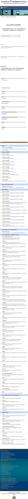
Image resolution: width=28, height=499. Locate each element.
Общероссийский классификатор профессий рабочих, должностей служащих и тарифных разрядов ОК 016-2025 (14, 304)
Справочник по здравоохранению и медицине (8, 458)
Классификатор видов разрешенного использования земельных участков (13, 374)
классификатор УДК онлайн (6, 474)
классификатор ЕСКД (5, 485)
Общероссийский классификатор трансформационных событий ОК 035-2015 (13, 335)
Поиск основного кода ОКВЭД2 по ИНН (10, 174)
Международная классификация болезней (10, 401)
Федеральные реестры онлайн (6, 457)
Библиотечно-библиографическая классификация (12, 392)
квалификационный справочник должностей (8, 478)
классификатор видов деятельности (7, 467)
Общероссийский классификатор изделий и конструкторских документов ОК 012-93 (11, 238)
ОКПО (2, 44)
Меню (5, 7)
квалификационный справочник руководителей (9, 482)
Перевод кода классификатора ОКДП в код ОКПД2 (13, 195)
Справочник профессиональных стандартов (11, 424)
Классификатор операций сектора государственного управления (13, 379)
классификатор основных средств (7, 468)
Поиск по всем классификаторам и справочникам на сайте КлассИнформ (14, 149)
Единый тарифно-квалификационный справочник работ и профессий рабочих (14, 415)
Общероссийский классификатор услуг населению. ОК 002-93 (14, 361)
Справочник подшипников (5, 456)
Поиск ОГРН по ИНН (6, 177)
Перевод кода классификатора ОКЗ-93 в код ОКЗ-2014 (13, 225)
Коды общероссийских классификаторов (8, 454)
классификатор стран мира (6, 470)
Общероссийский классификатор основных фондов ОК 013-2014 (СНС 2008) (14, 295)
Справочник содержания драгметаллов (7, 453)
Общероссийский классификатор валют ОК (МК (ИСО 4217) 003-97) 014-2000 (13, 246)
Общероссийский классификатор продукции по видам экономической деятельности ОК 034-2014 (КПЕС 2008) (14, 299)
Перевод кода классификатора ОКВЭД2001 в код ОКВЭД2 (14, 213)
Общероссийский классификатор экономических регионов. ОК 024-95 (14, 357)
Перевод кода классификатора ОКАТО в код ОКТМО (13, 216)
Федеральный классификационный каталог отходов (13, 383)
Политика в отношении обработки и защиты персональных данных (13, 494)
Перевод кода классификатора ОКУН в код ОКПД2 (13, 206)
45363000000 (4, 118)
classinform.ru (12, 492)
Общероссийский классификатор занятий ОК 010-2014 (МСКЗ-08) (13, 269)
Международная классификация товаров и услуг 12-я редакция (13, 409)
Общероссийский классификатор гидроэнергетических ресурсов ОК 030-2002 (13, 260)
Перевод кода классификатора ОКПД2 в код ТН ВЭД (13, 222)
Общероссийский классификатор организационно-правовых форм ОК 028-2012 (14, 291)
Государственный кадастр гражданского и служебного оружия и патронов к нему (13, 439)
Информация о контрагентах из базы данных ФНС (13, 187)
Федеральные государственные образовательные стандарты (12, 432)
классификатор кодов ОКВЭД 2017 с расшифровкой (10, 466)
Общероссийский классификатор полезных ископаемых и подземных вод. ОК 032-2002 (14, 308)
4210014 (3, 108)
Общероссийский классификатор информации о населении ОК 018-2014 (14, 273)
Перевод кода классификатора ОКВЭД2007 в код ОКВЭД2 (14, 209)
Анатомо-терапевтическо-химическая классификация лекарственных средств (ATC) (13, 404)
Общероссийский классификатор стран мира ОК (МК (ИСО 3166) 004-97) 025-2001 (13, 326)
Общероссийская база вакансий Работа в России (12, 436)
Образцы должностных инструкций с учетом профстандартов (11, 427)
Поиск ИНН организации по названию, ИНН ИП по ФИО (14, 180)
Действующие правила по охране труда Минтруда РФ (13, 443)
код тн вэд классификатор (5, 472)
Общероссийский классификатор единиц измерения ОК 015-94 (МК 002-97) (14, 264)
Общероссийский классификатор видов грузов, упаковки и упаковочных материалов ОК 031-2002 (14, 251)
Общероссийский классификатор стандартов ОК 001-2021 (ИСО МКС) (14, 317)
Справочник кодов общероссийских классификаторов (14, 3)
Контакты (17, 492)
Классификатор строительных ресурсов (10, 386)
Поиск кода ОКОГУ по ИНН (8, 167)
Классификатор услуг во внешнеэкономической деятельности (12, 370)
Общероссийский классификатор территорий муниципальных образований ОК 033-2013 (12, 339)
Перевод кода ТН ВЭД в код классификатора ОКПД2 (13, 219)
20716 (2, 129)
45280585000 (4, 113)
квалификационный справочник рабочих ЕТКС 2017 (10, 481)
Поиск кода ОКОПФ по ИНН (8, 164)
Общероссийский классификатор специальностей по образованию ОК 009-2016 (13, 330)
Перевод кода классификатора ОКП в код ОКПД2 (12, 198)
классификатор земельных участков (7, 486)
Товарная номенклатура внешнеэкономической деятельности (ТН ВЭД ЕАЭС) (12, 366)
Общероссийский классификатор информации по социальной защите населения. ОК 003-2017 (12, 277)
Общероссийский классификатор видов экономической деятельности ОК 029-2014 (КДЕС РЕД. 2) (13, 255)
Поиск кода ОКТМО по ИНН (8, 158)
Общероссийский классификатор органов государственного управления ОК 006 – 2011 (14, 282)
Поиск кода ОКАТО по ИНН (8, 161)
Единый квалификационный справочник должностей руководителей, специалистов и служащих (13, 420)
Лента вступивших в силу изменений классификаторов (13, 232)
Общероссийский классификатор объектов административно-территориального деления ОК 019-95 (14, 242)
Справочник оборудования (5, 452)
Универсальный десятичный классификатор (11, 397)
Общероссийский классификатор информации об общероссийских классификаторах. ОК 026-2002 (12, 286)
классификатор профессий (5, 464)
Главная (3, 16)
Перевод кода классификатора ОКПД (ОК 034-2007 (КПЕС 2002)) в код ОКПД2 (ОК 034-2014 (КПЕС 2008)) (14, 202)
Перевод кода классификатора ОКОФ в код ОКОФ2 (13, 192)
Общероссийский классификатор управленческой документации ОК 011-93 (12, 343)
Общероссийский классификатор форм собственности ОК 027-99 (14, 352)
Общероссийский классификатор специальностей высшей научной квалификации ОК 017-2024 (14, 321)
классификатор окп (4, 471)
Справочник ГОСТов (4, 460)
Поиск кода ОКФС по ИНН (7, 171)
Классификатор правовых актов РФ (9, 389)
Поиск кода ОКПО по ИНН (7, 155)
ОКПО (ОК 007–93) (11, 16)
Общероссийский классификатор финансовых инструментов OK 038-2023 (11, 348)
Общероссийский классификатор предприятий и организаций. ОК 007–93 (12, 313)
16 (1, 123)
